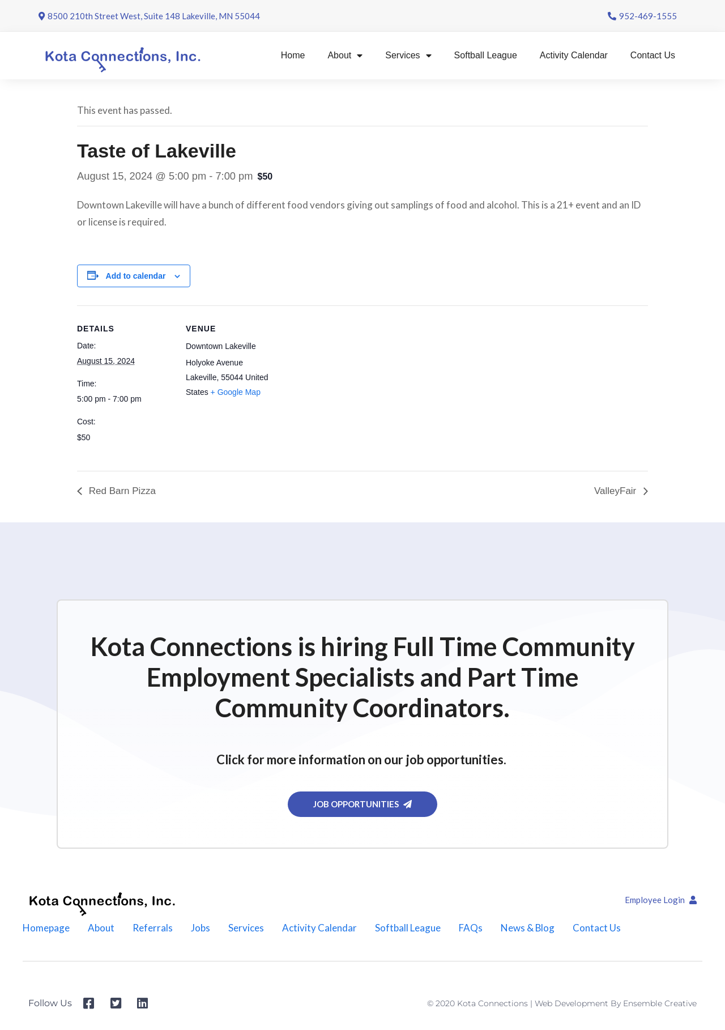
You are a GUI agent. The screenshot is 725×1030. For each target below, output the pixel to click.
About (344, 55)
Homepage (46, 928)
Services (408, 55)
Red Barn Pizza (121, 491)
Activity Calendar (574, 55)
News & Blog (528, 928)
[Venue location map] (354, 384)
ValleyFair (616, 491)
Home (293, 55)
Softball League (485, 55)
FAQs (471, 928)
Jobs (200, 928)
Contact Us (652, 55)
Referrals (153, 928)
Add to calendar (136, 275)
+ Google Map (236, 392)
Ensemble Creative (660, 1003)
